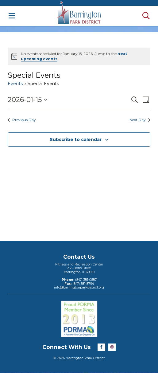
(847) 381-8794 (82, 284)
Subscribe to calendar (76, 139)
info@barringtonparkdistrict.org (79, 287)
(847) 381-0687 (85, 280)
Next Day (139, 119)
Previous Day (22, 119)
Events (15, 83)
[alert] (79, 56)
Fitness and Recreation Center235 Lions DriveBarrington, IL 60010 (79, 268)
